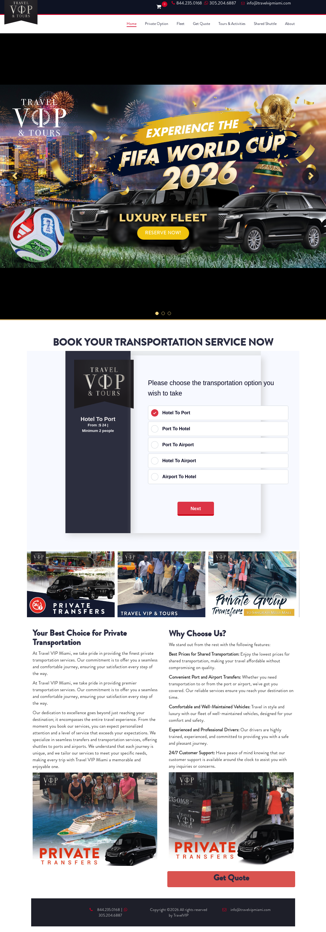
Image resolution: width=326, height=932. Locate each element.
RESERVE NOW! (163, 233)
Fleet (180, 23)
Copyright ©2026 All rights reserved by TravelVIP (178, 912)
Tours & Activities (231, 23)
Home (131, 23)
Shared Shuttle (265, 23)
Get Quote (201, 23)
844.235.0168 (187, 3)
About (290, 23)
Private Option (156, 23)
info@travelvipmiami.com (246, 909)
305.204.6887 (220, 3)
